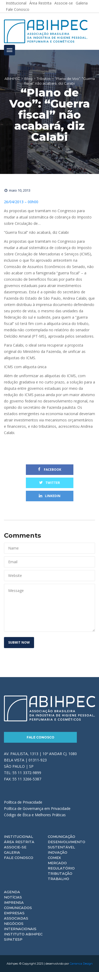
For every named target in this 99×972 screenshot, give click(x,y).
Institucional (18, 836)
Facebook (49, 469)
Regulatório (61, 868)
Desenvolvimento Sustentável (66, 844)
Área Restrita (19, 842)
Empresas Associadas (16, 915)
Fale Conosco (17, 9)
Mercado (57, 863)
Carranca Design (81, 963)
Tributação (60, 873)
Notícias (13, 897)
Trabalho (58, 879)
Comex (54, 858)
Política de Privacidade (23, 802)
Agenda (12, 892)
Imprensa (14, 902)
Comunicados (18, 908)
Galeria (12, 852)
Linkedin (49, 496)
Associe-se (15, 847)
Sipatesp (13, 939)
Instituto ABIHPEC (23, 934)
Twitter (49, 482)
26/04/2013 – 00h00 (21, 201)
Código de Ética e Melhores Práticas (35, 814)
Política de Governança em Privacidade (37, 808)
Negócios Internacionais (20, 926)
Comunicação (61, 836)
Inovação (57, 852)
